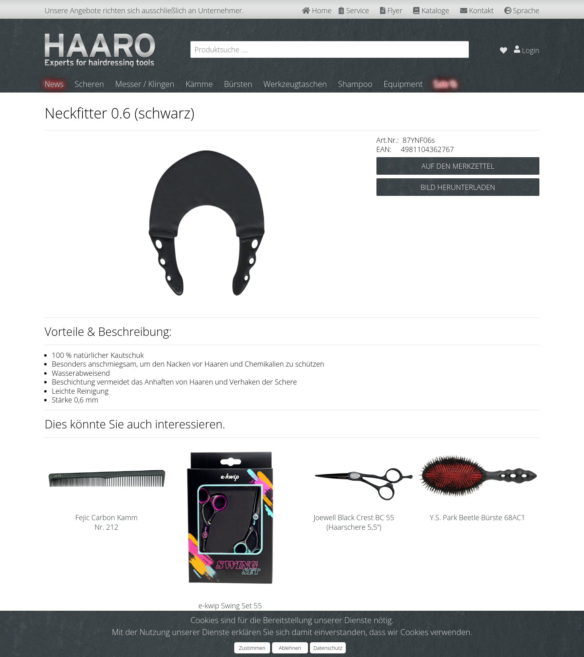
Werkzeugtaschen (295, 84)
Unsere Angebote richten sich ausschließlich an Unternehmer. (144, 10)
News (54, 84)
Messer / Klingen (145, 84)
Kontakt (477, 10)
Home (316, 10)
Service (354, 10)
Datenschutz (327, 647)
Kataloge (431, 10)
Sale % (446, 84)
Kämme (200, 84)
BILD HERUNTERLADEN (457, 187)
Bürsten (239, 84)
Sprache (521, 10)
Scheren (90, 84)
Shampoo (356, 84)
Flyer (391, 10)
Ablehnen (290, 647)
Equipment (403, 84)
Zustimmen (252, 647)
